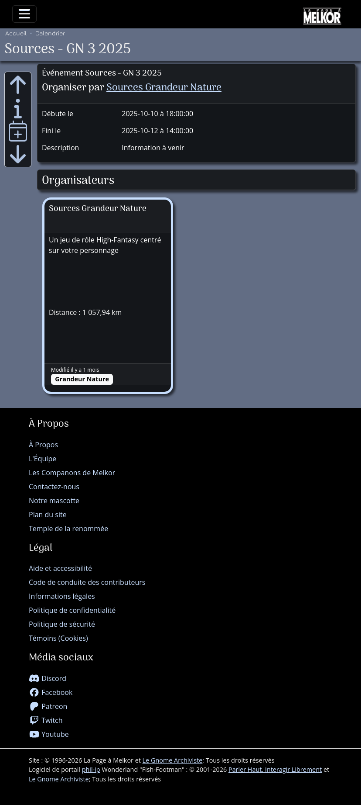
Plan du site (48, 514)
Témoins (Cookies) (58, 638)
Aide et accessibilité (60, 568)
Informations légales (62, 596)
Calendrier (50, 33)
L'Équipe (42, 458)
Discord (47, 678)
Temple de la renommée (68, 528)
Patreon (48, 706)
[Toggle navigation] (24, 14)
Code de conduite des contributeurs (87, 582)
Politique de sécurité (62, 624)
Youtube (49, 734)
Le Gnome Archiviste (173, 760)
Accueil (16, 33)
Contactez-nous (54, 486)
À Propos (43, 444)
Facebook (50, 692)
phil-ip (91, 769)
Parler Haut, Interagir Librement (275, 769)
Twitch (46, 720)
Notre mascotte (54, 500)
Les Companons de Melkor (72, 472)
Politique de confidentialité (72, 610)
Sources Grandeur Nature (163, 87)
